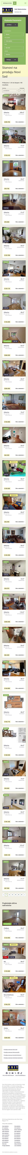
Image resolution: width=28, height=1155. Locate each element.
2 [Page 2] (9, 895)
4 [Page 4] (15, 895)
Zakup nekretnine (17, 1143)
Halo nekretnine (17, 1131)
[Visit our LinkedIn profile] (18, 1073)
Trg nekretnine (17, 1140)
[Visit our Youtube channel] (12, 1073)
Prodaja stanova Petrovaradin (11, 1052)
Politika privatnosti (8, 1075)
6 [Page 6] (21, 895)
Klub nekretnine (5, 1133)
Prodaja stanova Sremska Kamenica (13, 1058)
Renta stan (4, 1143)
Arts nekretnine (5, 1142)
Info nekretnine (17, 1128)
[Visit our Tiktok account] (21, 1073)
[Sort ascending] (21, 90)
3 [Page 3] (12, 895)
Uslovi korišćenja (20, 1075)
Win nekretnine (17, 1135)
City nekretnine (17, 1126)
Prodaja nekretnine (6, 1145)
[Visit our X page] (15, 1073)
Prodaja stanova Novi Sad (10, 1049)
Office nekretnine (5, 1131)
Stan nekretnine (5, 1136)
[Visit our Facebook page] (7, 1073)
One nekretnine (17, 1142)
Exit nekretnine (17, 1136)
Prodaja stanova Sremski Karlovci (12, 1055)
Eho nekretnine (17, 1133)
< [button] (3, 895)
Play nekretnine (5, 1138)
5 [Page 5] (18, 895)
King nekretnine (5, 1140)
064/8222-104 (18, 12)
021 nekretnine (5, 1128)
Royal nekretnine (5, 1129)
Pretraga (11, 59)
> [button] (24, 895)
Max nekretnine (17, 1138)
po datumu (6, 90)
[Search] (14, 3)
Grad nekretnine (5, 1126)
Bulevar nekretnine (18, 1129)
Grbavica (8, 54)
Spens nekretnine (5, 1135)
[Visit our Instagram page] (10, 1073)
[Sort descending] (23, 90)
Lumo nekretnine (17, 1145)
